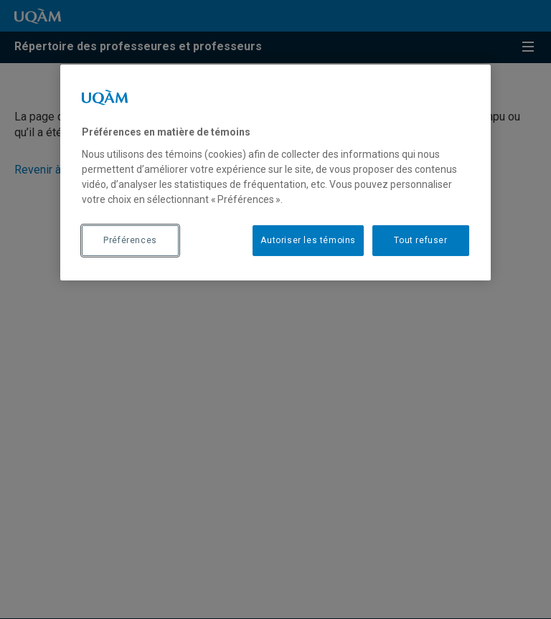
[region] (275, 172)
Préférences (130, 240)
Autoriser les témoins (308, 240)
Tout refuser (420, 240)
